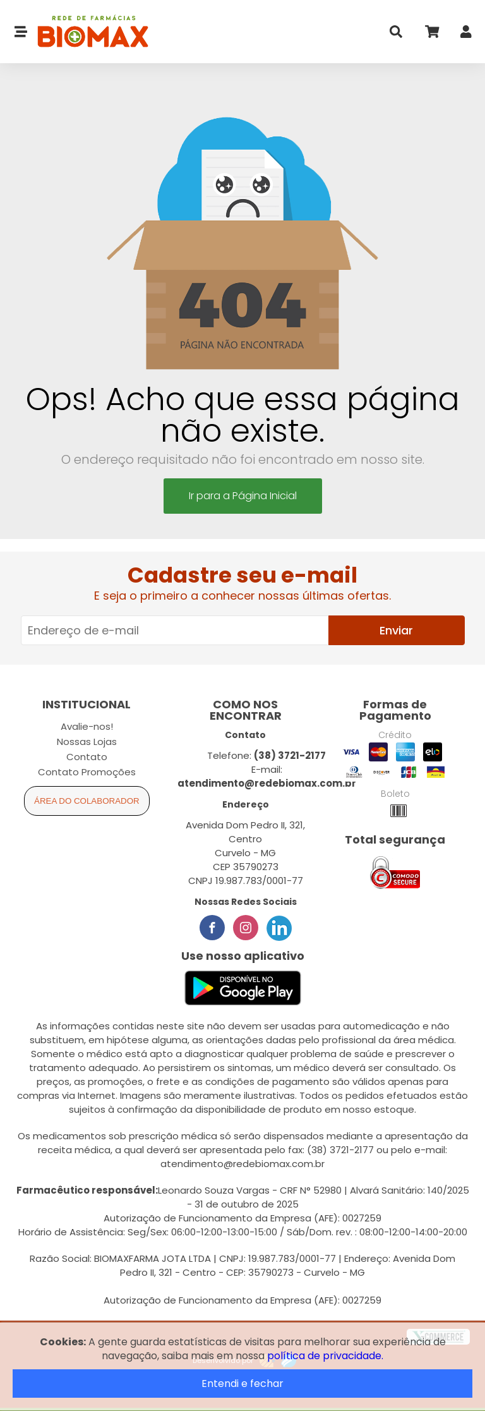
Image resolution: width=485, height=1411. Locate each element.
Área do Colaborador (87, 801)
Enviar (396, 630)
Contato (86, 756)
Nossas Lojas (87, 741)
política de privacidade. (325, 1355)
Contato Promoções (87, 771)
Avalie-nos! (87, 726)
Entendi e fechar (242, 1383)
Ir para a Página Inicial (243, 495)
